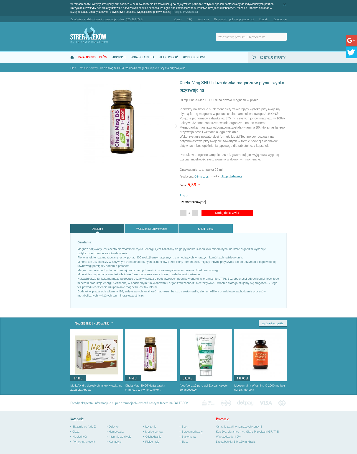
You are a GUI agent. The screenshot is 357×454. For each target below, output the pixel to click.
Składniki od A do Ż (84, 426)
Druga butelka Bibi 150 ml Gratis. (236, 441)
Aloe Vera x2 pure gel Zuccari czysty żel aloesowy (203, 388)
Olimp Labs (201, 176)
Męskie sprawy (89, 68)
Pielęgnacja (152, 441)
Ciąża (75, 431)
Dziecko (114, 426)
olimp (224, 176)
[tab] (97, 228)
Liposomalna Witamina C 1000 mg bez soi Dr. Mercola (259, 388)
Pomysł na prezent (83, 441)
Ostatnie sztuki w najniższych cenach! (239, 426)
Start (73, 68)
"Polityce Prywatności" (185, 11)
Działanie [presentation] (97, 228)
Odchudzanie (153, 436)
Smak (184, 196)
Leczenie (150, 426)
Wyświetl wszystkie (272, 323)
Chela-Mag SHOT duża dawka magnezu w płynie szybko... (145, 388)
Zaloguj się (280, 19)
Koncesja (203, 19)
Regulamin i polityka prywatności (234, 19)
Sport (185, 426)
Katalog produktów (92, 57)
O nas (178, 19)
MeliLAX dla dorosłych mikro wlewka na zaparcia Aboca (96, 388)
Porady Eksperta (143, 57)
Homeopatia (116, 431)
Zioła (185, 441)
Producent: (187, 176)
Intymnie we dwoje (120, 436)
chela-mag (235, 176)
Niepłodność (79, 436)
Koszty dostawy (194, 57)
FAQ (189, 19)
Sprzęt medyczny (192, 431)
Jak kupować (168, 57)
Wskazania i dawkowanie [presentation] (151, 228)
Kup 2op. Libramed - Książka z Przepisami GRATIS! (247, 431)
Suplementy (189, 436)
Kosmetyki (115, 441)
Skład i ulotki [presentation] (205, 228)
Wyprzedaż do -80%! (228, 436)
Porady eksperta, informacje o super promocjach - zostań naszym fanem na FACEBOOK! (130, 403)
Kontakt (263, 19)
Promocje (119, 57)
